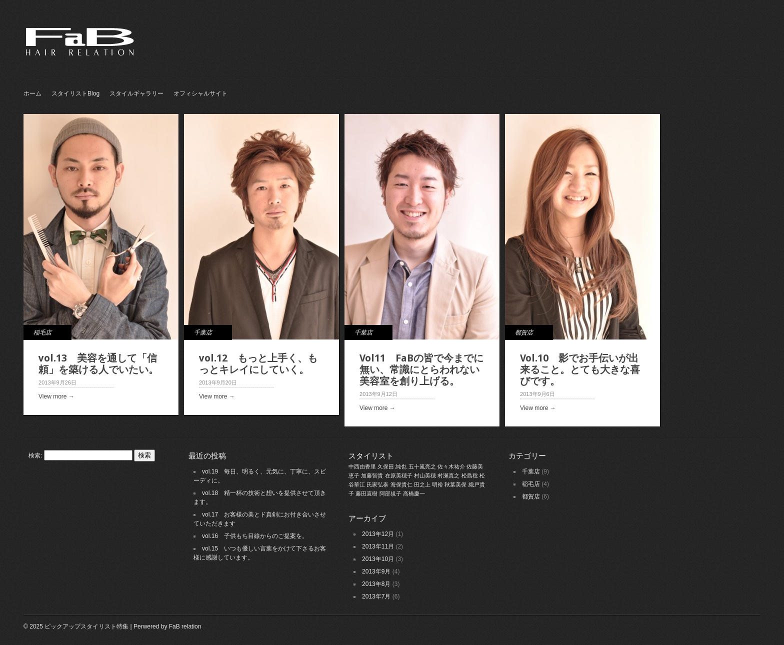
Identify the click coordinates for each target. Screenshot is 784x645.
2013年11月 (378, 546)
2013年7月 (376, 596)
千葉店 (203, 332)
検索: (35, 455)
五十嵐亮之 (422, 467)
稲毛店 (43, 332)
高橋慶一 (414, 493)
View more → (56, 396)
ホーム (33, 93)
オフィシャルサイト (201, 93)
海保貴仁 (401, 485)
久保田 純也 (392, 467)
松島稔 (470, 475)
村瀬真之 (449, 475)
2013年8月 (376, 584)
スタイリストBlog (76, 93)
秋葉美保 (455, 485)
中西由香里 (362, 467)
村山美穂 (425, 475)
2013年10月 (378, 559)
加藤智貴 (372, 475)
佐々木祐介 (451, 467)
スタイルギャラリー (137, 93)
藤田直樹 (367, 493)
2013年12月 (378, 534)
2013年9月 (376, 571)
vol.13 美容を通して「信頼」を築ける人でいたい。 (98, 364)
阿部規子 (391, 493)
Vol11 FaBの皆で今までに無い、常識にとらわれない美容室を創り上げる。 (422, 369)
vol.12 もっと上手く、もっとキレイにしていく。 (258, 364)
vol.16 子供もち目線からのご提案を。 (255, 536)
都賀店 (524, 332)
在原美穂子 (398, 475)
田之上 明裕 (428, 485)
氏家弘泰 (377, 485)
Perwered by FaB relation (167, 626)
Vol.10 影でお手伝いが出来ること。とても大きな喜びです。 (580, 369)
